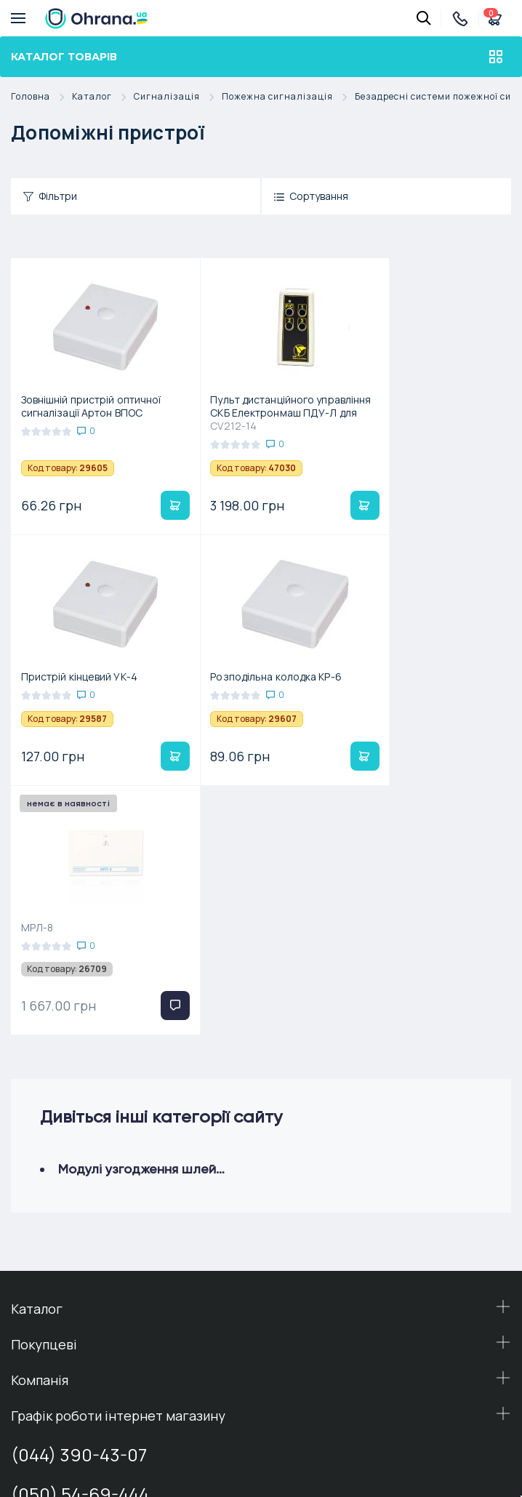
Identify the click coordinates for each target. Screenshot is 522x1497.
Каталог (103, 97)
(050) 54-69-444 (80, 1247)
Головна (41, 97)
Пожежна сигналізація (288, 97)
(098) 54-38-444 (78, 1300)
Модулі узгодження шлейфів (146, 921)
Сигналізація (178, 97)
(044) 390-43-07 (79, 1207)
